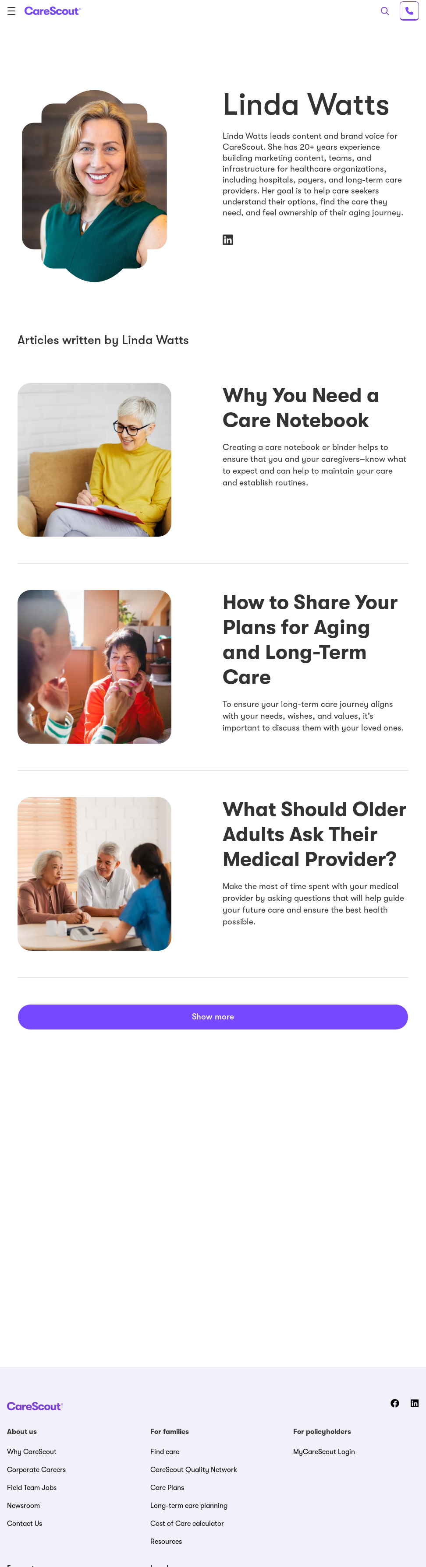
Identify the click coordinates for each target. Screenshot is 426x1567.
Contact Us (24, 1524)
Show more (213, 1017)
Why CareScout (32, 1452)
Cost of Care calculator (187, 1524)
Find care (164, 1452)
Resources (166, 1542)
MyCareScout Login (324, 1452)
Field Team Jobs (32, 1488)
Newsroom (23, 1506)
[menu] (14, 11)
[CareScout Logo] (53, 11)
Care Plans (167, 1488)
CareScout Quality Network (193, 1470)
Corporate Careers (36, 1470)
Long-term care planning (188, 1506)
